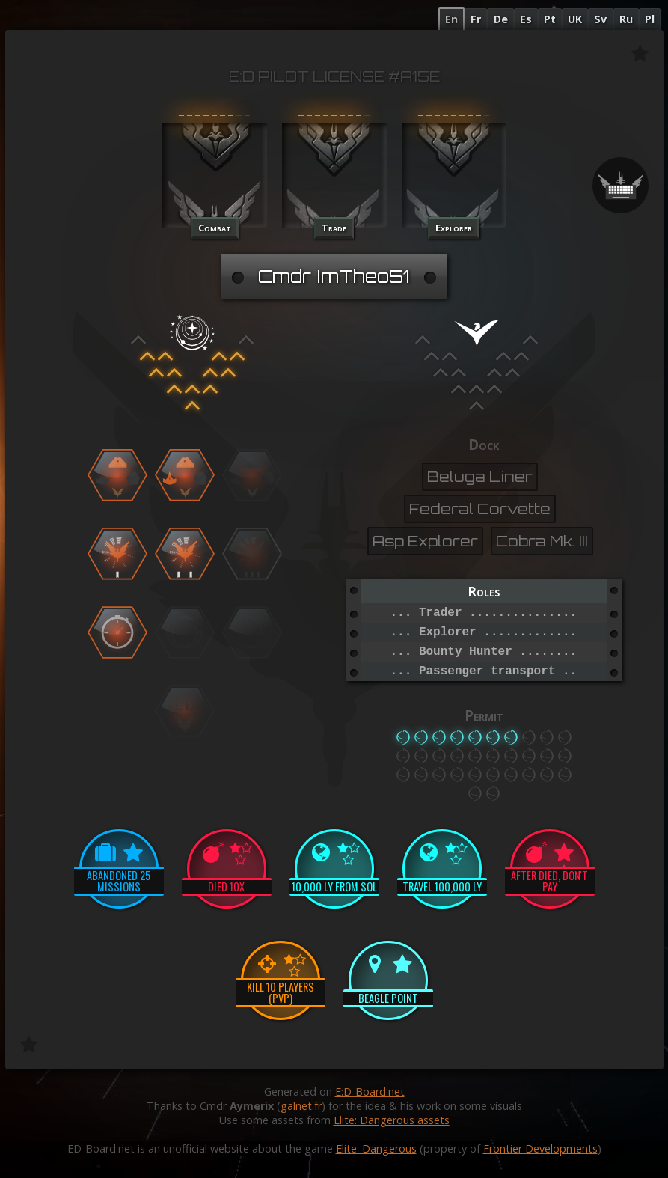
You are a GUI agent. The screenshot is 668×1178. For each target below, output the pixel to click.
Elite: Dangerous (376, 1148)
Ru (626, 19)
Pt (550, 19)
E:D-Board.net (370, 1091)
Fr (476, 19)
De (501, 19)
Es (526, 19)
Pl (650, 19)
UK (575, 19)
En (451, 19)
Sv (600, 19)
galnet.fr (301, 1106)
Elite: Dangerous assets (392, 1120)
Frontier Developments (540, 1148)
